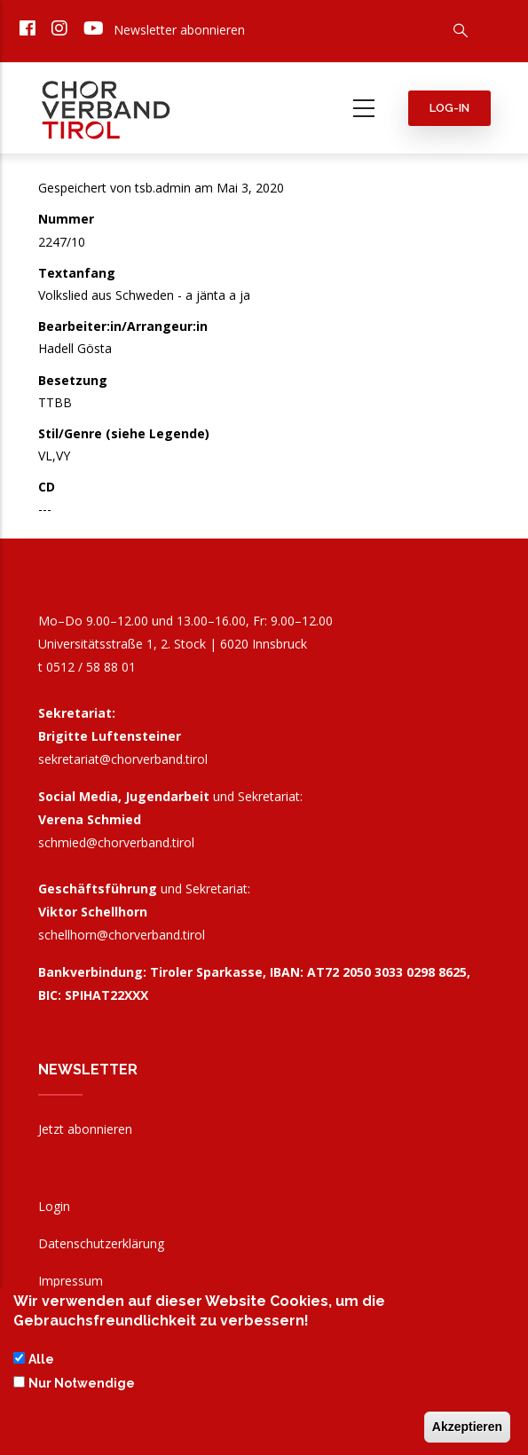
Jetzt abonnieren (85, 1129)
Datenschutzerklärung (101, 1243)
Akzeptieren (467, 1432)
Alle (41, 1365)
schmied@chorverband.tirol (116, 842)
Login (54, 1206)
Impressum (70, 1280)
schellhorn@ (121, 934)
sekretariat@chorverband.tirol (123, 759)
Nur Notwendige (81, 1388)
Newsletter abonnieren (179, 29)
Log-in (449, 107)
